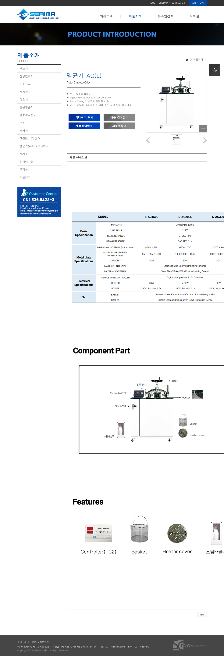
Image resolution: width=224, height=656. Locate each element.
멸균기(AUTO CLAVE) (34, 146)
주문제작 (25, 177)
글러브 (24, 169)
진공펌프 (25, 92)
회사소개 (106, 16)
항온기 (24, 99)
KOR (193, 2)
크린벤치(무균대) (30, 138)
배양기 (24, 131)
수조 (22, 123)
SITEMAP (163, 2)
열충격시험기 (28, 115)
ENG (202, 2)
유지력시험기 (28, 162)
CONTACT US (178, 2)
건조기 (24, 68)
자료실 (194, 16)
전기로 (24, 154)
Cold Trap (26, 84)
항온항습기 (27, 107)
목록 (202, 614)
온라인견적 (166, 16)
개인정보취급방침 (40, 642)
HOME (152, 2)
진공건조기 (27, 76)
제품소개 (135, 16)
